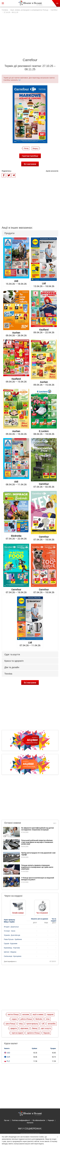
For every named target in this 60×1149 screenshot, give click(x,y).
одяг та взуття (46, 1028)
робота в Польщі (26, 1019)
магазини (25, 1014)
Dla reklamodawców (39, 1120)
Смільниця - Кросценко (12, 956)
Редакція (51, 1120)
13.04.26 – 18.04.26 (43, 285)
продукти (13, 1028)
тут (19, 80)
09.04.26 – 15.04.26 (16, 380)
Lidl (43, 1023)
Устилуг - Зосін (9, 931)
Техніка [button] (8, 673)
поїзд (21, 1023)
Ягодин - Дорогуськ (11, 927)
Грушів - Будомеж (10, 943)
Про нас (6, 1120)
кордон (14, 1019)
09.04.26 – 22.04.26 (43, 331)
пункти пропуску (32, 1023)
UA (57, 3)
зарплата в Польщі (33, 1033)
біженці (34, 1028)
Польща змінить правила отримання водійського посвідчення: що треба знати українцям (37, 867)
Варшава (47, 1033)
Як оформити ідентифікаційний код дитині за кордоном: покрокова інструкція (37, 829)
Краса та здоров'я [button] (13, 661)
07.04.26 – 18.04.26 (43, 538)
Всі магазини (30, 163)
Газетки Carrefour (30, 155)
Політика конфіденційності (21, 1120)
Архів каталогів (52, 171)
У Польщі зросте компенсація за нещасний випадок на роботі (37, 879)
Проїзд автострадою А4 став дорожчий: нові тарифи (38, 854)
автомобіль (52, 1023)
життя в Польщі (13, 1014)
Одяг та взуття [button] (12, 654)
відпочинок (24, 1028)
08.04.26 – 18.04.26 (43, 432)
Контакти (30, 1123)
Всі (54, 823)
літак (48, 1019)
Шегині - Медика (10, 952)
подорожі (50, 1014)
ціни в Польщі (10, 1023)
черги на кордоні (17, 1033)
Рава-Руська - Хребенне (13, 939)
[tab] (30, 233)
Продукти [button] (9, 233)
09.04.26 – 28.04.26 (16, 334)
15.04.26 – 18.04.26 (16, 282)
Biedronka (39, 1019)
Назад (26, 148)
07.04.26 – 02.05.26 (43, 485)
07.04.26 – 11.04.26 (30, 644)
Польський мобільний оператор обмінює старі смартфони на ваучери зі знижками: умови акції (37, 842)
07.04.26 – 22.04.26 (16, 537)
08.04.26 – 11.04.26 (16, 483)
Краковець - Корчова (12, 948)
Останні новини (12, 823)
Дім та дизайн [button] (11, 667)
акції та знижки (38, 1014)
